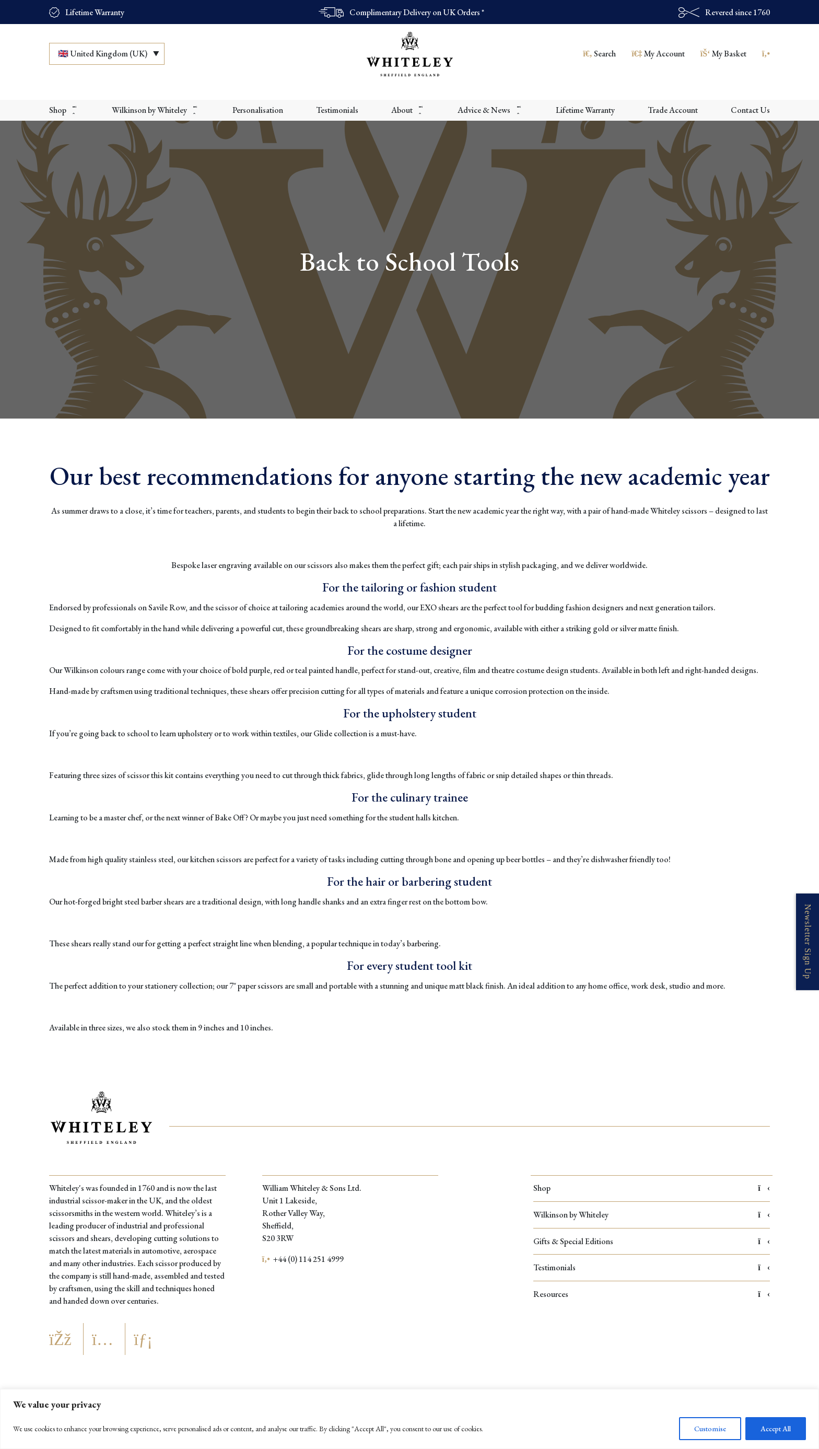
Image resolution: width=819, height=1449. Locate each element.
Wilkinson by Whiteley (651, 1214)
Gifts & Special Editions (651, 1241)
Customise (710, 1428)
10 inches (255, 1027)
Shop (651, 1188)
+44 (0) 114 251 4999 (303, 1259)
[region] (409, 1419)
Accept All (775, 1428)
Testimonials (651, 1267)
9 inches (211, 1027)
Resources (651, 1294)
